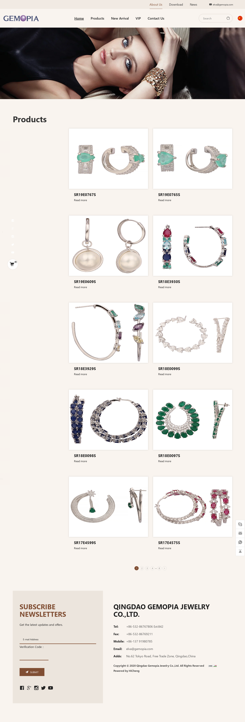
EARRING (23, 231)
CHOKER (22, 294)
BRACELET (23, 259)
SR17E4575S (171, 542)
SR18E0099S (171, 368)
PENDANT (23, 217)
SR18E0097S (171, 455)
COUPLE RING (26, 287)
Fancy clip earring (30, 243)
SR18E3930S (171, 281)
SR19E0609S (87, 281)
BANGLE (22, 266)
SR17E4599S (87, 542)
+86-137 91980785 (139, 643)
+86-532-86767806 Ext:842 (144, 628)
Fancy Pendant (28, 224)
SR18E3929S (87, 368)
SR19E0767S (87, 194)
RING (20, 210)
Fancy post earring (30, 252)
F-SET (20, 197)
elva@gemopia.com (223, 4)
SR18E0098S (87, 455)
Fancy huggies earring (33, 238)
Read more (82, 200)
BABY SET (23, 280)
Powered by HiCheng (126, 672)
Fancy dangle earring (32, 247)
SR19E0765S (171, 194)
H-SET (21, 204)
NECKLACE (24, 273)
